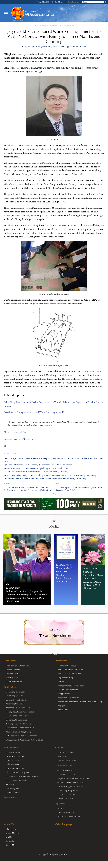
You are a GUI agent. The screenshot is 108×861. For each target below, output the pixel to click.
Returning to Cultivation (16, 719)
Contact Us (11, 829)
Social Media (11, 845)
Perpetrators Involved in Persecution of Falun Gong (79, 701)
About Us (9, 824)
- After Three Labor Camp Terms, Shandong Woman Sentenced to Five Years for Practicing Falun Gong (50, 475)
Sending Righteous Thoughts (18, 723)
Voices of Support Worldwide (70, 786)
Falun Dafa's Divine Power (17, 715)
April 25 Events (12, 760)
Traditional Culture (65, 752)
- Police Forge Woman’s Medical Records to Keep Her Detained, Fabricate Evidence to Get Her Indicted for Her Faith (53, 460)
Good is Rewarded (65, 770)
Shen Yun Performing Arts (17, 772)
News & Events (12, 747)
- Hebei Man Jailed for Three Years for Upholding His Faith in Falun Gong (37, 468)
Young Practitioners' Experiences (20, 711)
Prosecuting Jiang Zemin (68, 790)
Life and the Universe (66, 760)
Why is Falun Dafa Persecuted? (70, 669)
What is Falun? (12, 677)
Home (36, 25)
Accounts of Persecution (63, 25)
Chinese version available (15, 432)
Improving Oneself (14, 695)
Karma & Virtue (63, 765)
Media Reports (12, 788)
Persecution (46, 25)
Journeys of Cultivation (16, 699)
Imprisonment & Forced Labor (70, 685)
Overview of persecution (68, 665)
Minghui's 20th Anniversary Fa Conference (24, 739)
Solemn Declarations (66, 798)
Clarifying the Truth (15, 703)
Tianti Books (59, 2)
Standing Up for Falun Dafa (18, 707)
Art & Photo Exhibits (15, 768)
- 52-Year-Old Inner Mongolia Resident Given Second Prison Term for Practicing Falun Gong (45, 478)
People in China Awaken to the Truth (73, 778)
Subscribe (10, 841)
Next (58, 484)
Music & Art (62, 756)
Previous (7, 484)
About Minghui (12, 833)
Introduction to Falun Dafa (18, 665)
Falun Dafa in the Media (16, 780)
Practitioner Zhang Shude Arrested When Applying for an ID (34, 412)
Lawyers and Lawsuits (67, 794)
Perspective (10, 797)
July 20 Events (12, 764)
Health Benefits (13, 669)
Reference (60, 803)
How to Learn (12, 673)
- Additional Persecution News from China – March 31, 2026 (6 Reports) (36, 471)
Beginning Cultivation (15, 691)
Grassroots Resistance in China (70, 782)
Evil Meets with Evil (66, 774)
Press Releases (12, 792)
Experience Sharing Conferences (20, 727)
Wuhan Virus (63, 709)
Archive (9, 837)
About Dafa (10, 660)
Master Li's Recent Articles (69, 816)
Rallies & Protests (14, 752)
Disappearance (63, 693)
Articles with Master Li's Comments (21, 735)
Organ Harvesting (65, 677)
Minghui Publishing (44, 2)
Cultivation (10, 686)
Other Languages (73, 2)
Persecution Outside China (69, 697)
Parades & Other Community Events (22, 776)
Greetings (10, 784)
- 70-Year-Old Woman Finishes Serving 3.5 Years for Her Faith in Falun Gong (38, 464)
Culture (59, 747)
